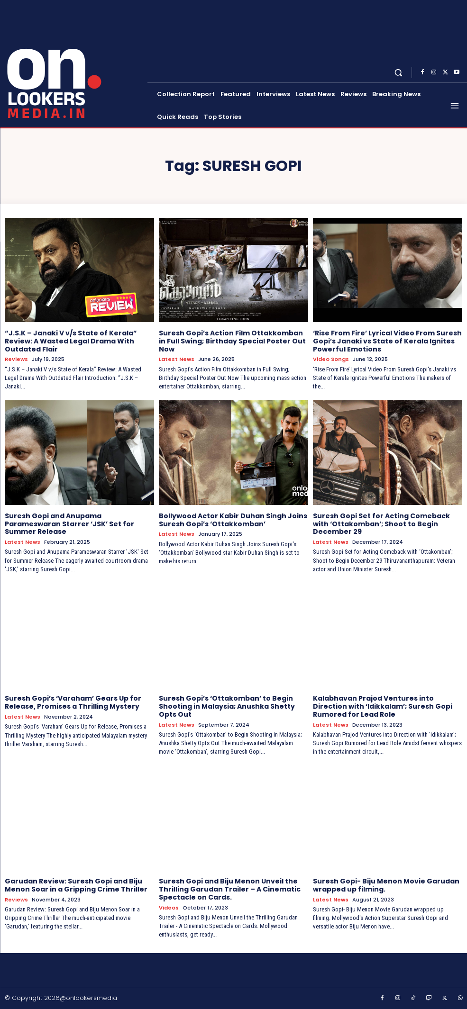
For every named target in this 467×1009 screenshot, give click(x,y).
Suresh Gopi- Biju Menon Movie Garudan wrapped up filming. (386, 885)
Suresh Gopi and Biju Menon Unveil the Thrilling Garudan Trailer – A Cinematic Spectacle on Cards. (230, 889)
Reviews (16, 359)
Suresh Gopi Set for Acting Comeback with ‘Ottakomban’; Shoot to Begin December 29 (381, 524)
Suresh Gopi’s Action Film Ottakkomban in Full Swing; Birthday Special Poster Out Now (232, 341)
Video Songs (331, 359)
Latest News (176, 359)
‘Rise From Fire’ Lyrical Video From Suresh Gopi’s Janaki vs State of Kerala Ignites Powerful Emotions (387, 341)
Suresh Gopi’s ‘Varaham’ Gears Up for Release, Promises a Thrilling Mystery (73, 702)
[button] (398, 72)
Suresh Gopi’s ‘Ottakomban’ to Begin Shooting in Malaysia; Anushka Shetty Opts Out (227, 706)
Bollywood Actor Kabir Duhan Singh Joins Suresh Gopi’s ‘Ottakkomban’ (233, 520)
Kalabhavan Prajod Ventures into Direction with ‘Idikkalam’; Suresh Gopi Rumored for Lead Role (382, 706)
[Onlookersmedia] (75, 63)
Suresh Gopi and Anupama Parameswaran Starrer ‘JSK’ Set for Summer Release (69, 524)
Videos (169, 907)
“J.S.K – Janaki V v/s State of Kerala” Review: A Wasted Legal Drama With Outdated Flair (71, 341)
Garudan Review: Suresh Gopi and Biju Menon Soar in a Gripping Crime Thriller (76, 885)
